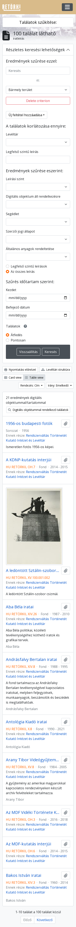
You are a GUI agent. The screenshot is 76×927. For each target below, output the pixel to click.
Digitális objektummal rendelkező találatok (38, 410)
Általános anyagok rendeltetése (30, 249)
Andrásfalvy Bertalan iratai (31, 659)
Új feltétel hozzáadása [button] (25, 115)
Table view (34, 377)
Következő (45, 920)
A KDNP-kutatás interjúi (28, 459)
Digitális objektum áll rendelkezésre (33, 196)
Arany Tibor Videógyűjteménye (33, 759)
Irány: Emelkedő (58, 385)
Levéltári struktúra (55, 369)
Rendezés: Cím (30, 385)
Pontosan (18, 340)
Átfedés (16, 335)
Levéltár (12, 134)
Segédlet (12, 214)
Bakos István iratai (23, 875)
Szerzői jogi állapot (20, 231)
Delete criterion (38, 101)
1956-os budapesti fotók (29, 423)
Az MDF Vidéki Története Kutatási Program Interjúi (33, 812)
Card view (12, 377)
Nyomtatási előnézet (20, 369)
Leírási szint (15, 179)
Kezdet (11, 290)
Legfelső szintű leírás (22, 151)
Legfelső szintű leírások (29, 266)
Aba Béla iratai (19, 606)
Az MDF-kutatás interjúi (28, 843)
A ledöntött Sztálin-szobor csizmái (33, 570)
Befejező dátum (18, 307)
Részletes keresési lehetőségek (35, 49)
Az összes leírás (23, 271)
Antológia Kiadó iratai (26, 721)
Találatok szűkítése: (38, 22)
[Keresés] (38, 71)
